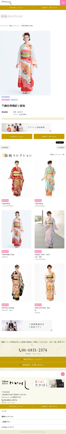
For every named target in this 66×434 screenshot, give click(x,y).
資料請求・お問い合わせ (49, 136)
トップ (4, 411)
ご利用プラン (6, 422)
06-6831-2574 (9, 400)
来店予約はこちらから (16, 136)
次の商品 (61, 147)
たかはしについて (8, 427)
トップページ (4, 25)
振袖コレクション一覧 (57, 154)
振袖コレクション (14, 25)
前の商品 (5, 147)
